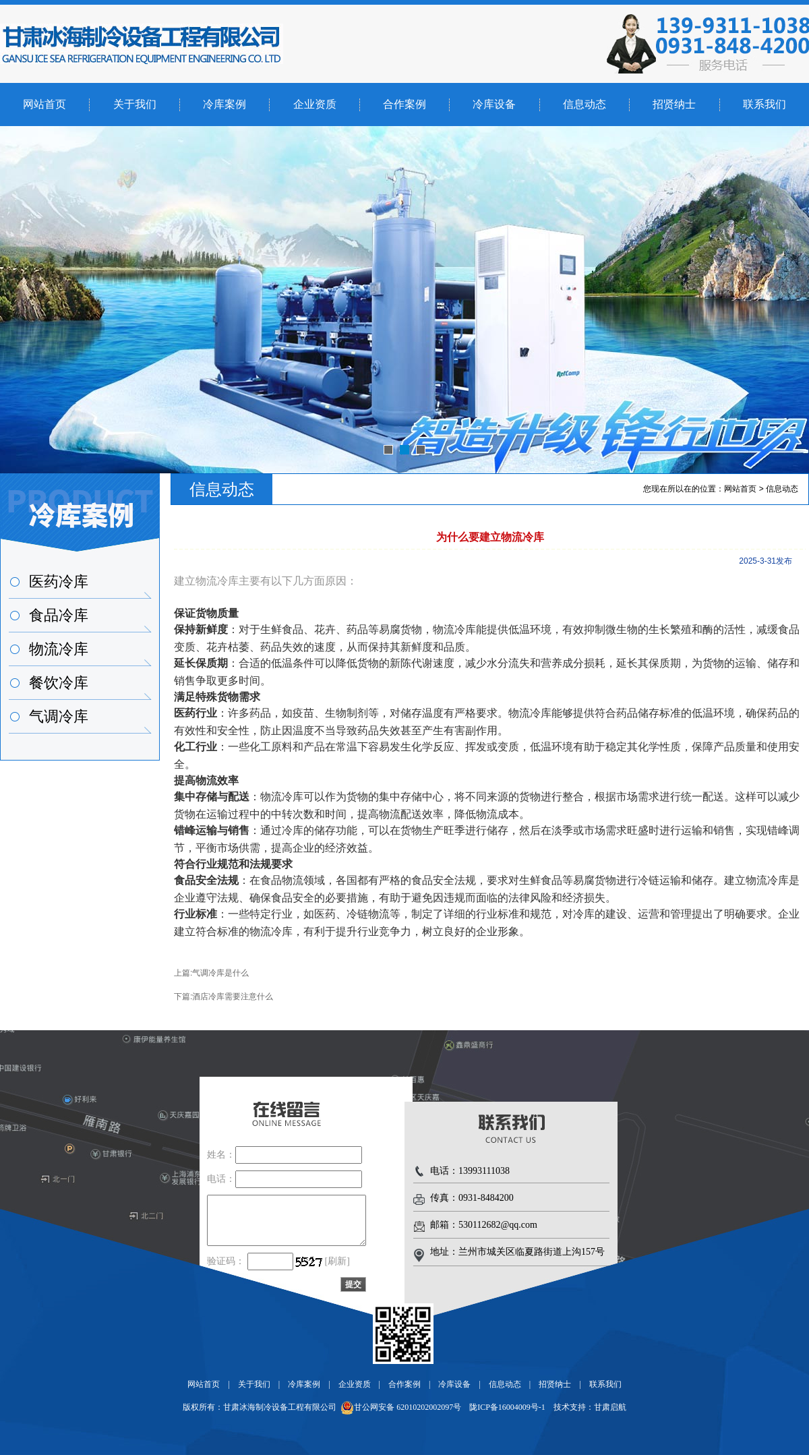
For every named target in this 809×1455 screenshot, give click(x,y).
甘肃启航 (610, 1407)
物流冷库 (58, 649)
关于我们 (134, 104)
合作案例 (404, 104)
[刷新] (337, 1261)
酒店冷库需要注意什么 (232, 996)
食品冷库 (58, 615)
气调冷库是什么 (220, 973)
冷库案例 (224, 104)
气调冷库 (58, 716)
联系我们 (764, 104)
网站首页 (44, 104)
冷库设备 (494, 104)
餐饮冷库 (58, 682)
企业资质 (314, 104)
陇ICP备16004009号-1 (507, 1407)
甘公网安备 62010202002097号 (400, 1407)
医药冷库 (58, 581)
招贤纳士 (674, 104)
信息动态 (584, 104)
